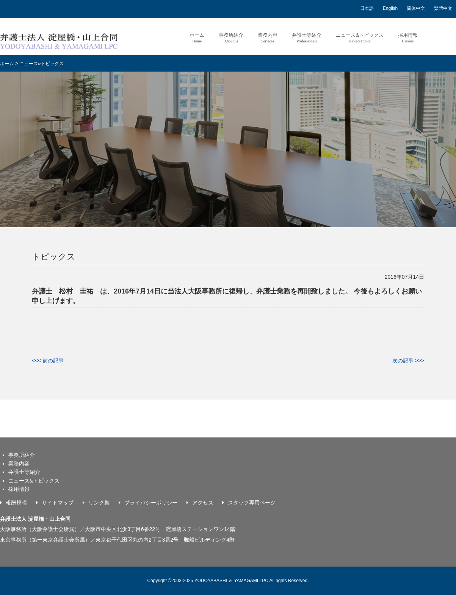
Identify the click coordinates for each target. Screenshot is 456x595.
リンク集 (99, 503)
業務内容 (267, 37)
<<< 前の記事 (48, 361)
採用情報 (408, 37)
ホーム (197, 37)
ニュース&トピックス (360, 37)
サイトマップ (58, 503)
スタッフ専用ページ (252, 503)
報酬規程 (16, 503)
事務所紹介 (231, 37)
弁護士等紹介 (306, 37)
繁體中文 (443, 8)
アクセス (202, 503)
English (390, 8)
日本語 (367, 8)
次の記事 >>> (408, 361)
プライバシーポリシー (150, 503)
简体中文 (416, 8)
